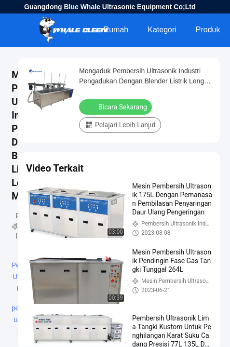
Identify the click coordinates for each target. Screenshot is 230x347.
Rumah (116, 30)
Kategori (162, 30)
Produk (208, 30)
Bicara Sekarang (116, 106)
